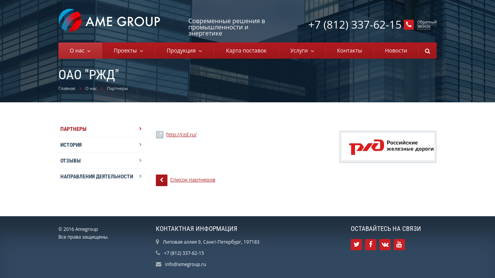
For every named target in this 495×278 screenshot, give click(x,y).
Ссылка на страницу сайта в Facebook (370, 244)
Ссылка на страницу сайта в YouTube (399, 244)
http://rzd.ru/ (181, 134)
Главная (66, 88)
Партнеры (117, 88)
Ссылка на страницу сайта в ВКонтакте (385, 244)
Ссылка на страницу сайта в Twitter (356, 244)
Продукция (182, 50)
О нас (78, 50)
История (71, 145)
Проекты (127, 50)
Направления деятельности (96, 176)
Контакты (349, 50)
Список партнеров (185, 180)
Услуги (300, 50)
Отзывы (70, 161)
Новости (396, 50)
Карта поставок (246, 50)
